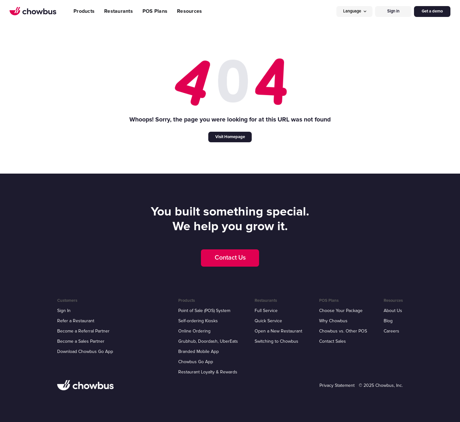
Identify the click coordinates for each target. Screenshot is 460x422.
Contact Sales (332, 341)
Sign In (64, 310)
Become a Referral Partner (83, 331)
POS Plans (154, 11)
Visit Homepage (230, 136)
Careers (391, 331)
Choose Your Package (341, 310)
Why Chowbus (333, 321)
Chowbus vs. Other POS (343, 331)
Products (84, 11)
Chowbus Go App (195, 361)
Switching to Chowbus (276, 341)
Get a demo (432, 11)
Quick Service (268, 321)
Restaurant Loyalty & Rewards (207, 372)
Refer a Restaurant (75, 321)
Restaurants (118, 11)
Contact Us (230, 258)
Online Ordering (194, 331)
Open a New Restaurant (278, 331)
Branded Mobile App (198, 351)
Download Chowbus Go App (85, 351)
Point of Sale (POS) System (204, 310)
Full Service (266, 310)
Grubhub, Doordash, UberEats (208, 341)
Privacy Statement (337, 385)
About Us (393, 310)
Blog (388, 321)
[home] (33, 11)
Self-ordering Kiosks (198, 321)
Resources (189, 11)
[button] (354, 11)
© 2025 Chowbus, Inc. (381, 385)
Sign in (393, 11)
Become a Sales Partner (80, 341)
